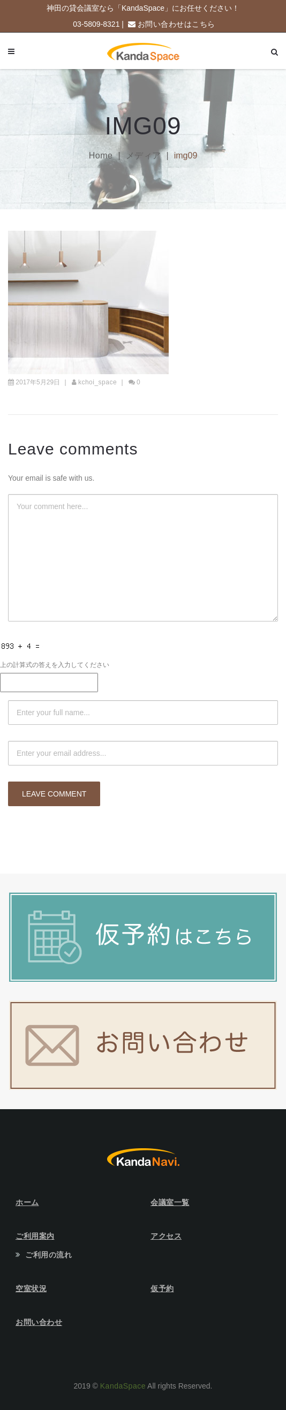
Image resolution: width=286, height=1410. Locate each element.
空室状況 (31, 1288)
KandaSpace (123, 1386)
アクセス (166, 1236)
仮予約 (162, 1288)
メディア (143, 155)
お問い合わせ (39, 1322)
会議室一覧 (170, 1202)
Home (101, 155)
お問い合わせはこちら (176, 24)
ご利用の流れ (48, 1254)
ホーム (27, 1202)
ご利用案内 (35, 1236)
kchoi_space (97, 382)
